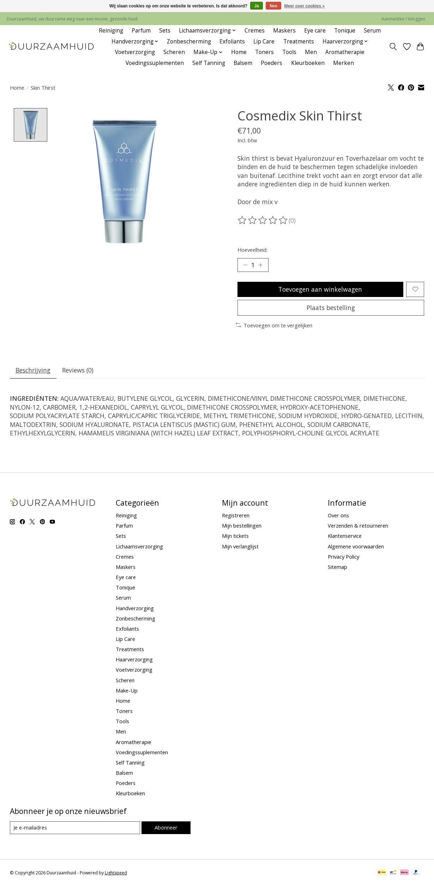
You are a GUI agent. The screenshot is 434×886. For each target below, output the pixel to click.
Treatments (298, 41)
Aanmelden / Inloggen (403, 19)
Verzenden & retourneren (358, 525)
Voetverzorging (135, 52)
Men (311, 52)
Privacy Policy (343, 556)
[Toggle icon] (393, 46)
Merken (343, 63)
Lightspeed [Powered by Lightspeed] (116, 873)
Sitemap (337, 566)
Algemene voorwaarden (356, 546)
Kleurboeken (308, 63)
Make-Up (127, 690)
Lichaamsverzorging (139, 546)
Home (239, 52)
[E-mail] (75, 827)
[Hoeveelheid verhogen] (260, 265)
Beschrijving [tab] (33, 370)
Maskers (284, 30)
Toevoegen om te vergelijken (274, 325)
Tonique (344, 30)
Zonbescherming (189, 41)
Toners (264, 52)
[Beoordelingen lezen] (263, 220)
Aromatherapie (344, 52)
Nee (273, 6)
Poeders (271, 63)
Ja (256, 6)
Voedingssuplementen (155, 63)
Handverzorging (135, 608)
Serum (372, 30)
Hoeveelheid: (252, 249)
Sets (164, 30)
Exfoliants (232, 41)
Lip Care (264, 41)
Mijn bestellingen (241, 525)
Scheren (174, 52)
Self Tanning (208, 63)
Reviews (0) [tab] (78, 370)
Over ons (338, 515)
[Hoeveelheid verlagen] (245, 265)
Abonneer (166, 827)
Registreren (235, 515)
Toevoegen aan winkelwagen (320, 289)
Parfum (141, 30)
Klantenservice (345, 535)
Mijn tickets (235, 535)
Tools (289, 52)
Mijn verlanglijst (240, 546)
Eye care (315, 30)
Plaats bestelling (331, 307)
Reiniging (111, 30)
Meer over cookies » (304, 6)
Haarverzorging (134, 659)
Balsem (243, 63)
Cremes (255, 30)
